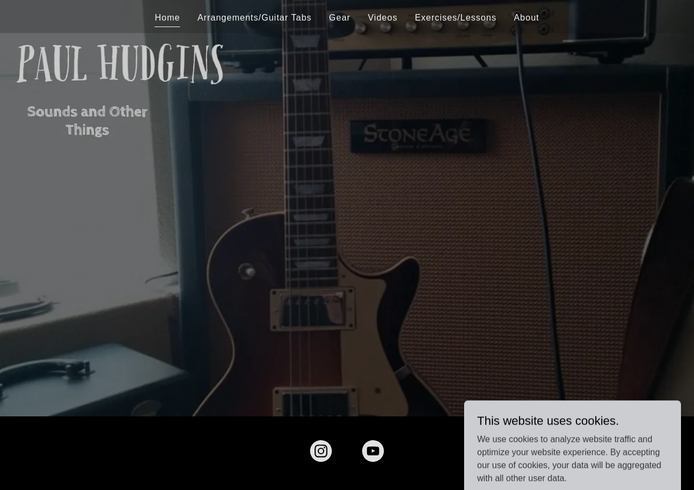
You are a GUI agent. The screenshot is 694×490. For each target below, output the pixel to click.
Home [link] (167, 17)
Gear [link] (340, 17)
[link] (321, 453)
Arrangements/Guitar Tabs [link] (254, 17)
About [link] (526, 17)
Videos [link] (382, 17)
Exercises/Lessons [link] (456, 17)
